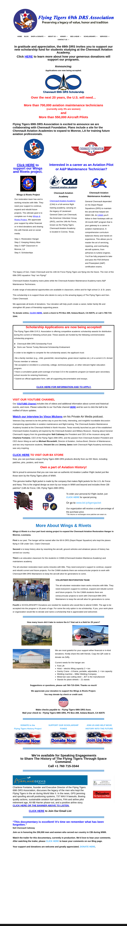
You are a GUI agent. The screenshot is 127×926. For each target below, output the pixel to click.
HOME (19, 36)
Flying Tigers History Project (27, 729)
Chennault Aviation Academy (62, 201)
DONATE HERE (87, 846)
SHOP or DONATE (37, 36)
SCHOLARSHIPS (89, 36)
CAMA (100, 215)
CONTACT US (62, 39)
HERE (73, 407)
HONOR (63, 36)
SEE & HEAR (74, 36)
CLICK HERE (52, 841)
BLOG (26, 36)
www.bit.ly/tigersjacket (88, 502)
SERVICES (103, 36)
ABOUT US (52, 36)
